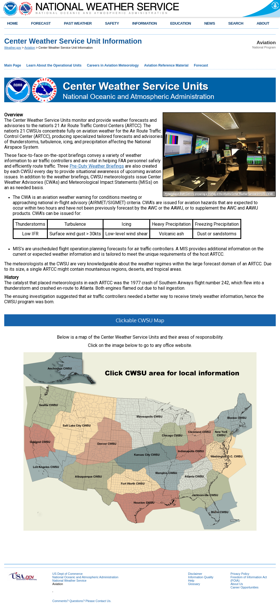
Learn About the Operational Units (53, 65)
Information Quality (200, 577)
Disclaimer (195, 573)
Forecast (201, 65)
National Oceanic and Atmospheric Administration (85, 577)
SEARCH (235, 23)
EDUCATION (180, 23)
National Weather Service (69, 580)
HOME (12, 23)
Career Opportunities (245, 587)
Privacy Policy (240, 573)
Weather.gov (12, 47)
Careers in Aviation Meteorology (113, 65)
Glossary (194, 584)
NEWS (209, 23)
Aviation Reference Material (166, 65)
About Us (237, 584)
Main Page (12, 65)
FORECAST (41, 23)
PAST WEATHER (78, 23)
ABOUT (263, 23)
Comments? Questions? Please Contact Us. (81, 601)
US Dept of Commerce (67, 573)
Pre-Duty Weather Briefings (97, 166)
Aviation (29, 47)
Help (191, 580)
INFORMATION (144, 23)
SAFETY (112, 23)
